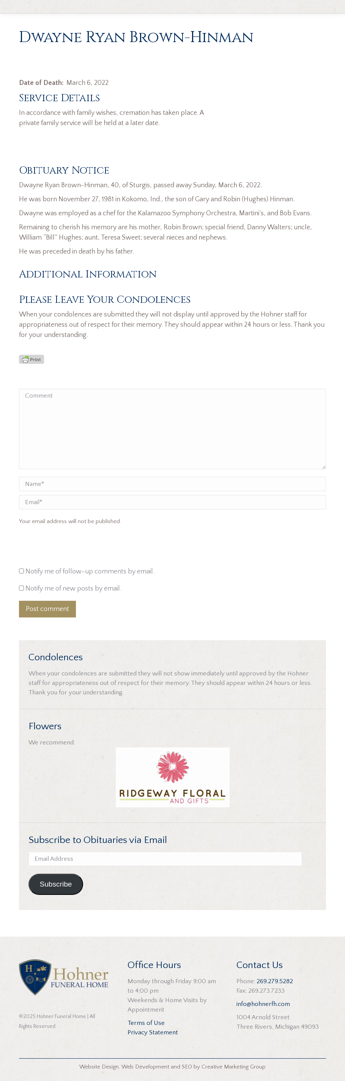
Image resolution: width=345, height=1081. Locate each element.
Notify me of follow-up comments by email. (89, 571)
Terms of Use (146, 1023)
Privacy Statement (153, 1032)
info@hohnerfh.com (263, 1004)
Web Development (145, 1067)
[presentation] (70, 548)
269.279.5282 (275, 981)
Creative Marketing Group (234, 1067)
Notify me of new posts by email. (73, 588)
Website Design (99, 1067)
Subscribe (55, 884)
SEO (187, 1067)
